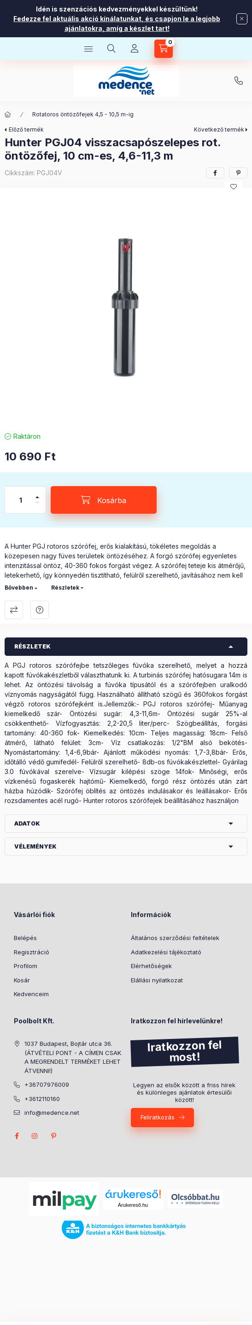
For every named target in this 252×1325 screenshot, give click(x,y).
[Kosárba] (104, 500)
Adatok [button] (27, 823)
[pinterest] (238, 172)
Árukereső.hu (133, 1205)
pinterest (53, 1136)
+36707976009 (238, 81)
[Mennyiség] (20, 500)
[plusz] (37, 493)
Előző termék (26, 129)
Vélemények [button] (35, 846)
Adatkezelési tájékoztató (166, 952)
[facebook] (215, 172)
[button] (126, 307)
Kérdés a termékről (39, 610)
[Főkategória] (8, 114)
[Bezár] (241, 18)
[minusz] (37, 506)
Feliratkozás (158, 1117)
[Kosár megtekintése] (163, 49)
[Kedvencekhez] (233, 186)
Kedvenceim (31, 994)
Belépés (25, 937)
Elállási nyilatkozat (157, 980)
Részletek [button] (32, 646)
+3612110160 (42, 1098)
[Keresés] (111, 49)
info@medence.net (51, 1112)
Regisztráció (31, 952)
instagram (35, 1136)
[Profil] (134, 49)
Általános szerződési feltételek (175, 937)
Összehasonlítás (14, 610)
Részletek (65, 587)
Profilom (25, 965)
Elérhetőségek (151, 965)
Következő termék (219, 129)
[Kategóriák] (88, 49)
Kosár (22, 980)
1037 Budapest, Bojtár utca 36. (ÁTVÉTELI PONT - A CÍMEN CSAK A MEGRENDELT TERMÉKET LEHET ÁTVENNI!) (72, 1057)
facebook (16, 1136)
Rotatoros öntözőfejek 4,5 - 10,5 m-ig (83, 114)
